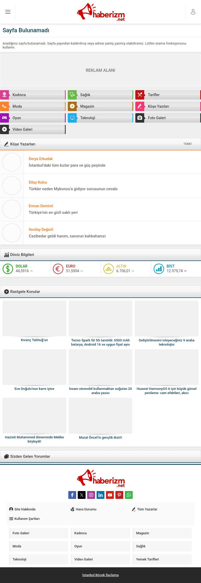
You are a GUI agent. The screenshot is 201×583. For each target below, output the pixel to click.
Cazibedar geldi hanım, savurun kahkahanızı (67, 236)
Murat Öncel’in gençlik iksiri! (100, 437)
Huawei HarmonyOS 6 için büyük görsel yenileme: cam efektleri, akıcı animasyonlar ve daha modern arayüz (167, 393)
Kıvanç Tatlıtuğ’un (34, 340)
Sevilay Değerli (41, 229)
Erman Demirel (41, 206)
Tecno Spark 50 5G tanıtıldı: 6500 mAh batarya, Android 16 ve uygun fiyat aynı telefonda (100, 344)
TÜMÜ (187, 144)
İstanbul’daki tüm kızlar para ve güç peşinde (67, 165)
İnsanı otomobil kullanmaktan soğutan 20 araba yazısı (100, 391)
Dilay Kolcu (38, 182)
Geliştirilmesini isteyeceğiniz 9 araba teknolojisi (166, 342)
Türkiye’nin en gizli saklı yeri (53, 212)
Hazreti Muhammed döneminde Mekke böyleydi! (34, 439)
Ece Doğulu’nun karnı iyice (34, 389)
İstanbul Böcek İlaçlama (100, 575)
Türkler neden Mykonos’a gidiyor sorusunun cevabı (73, 189)
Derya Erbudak (41, 159)
